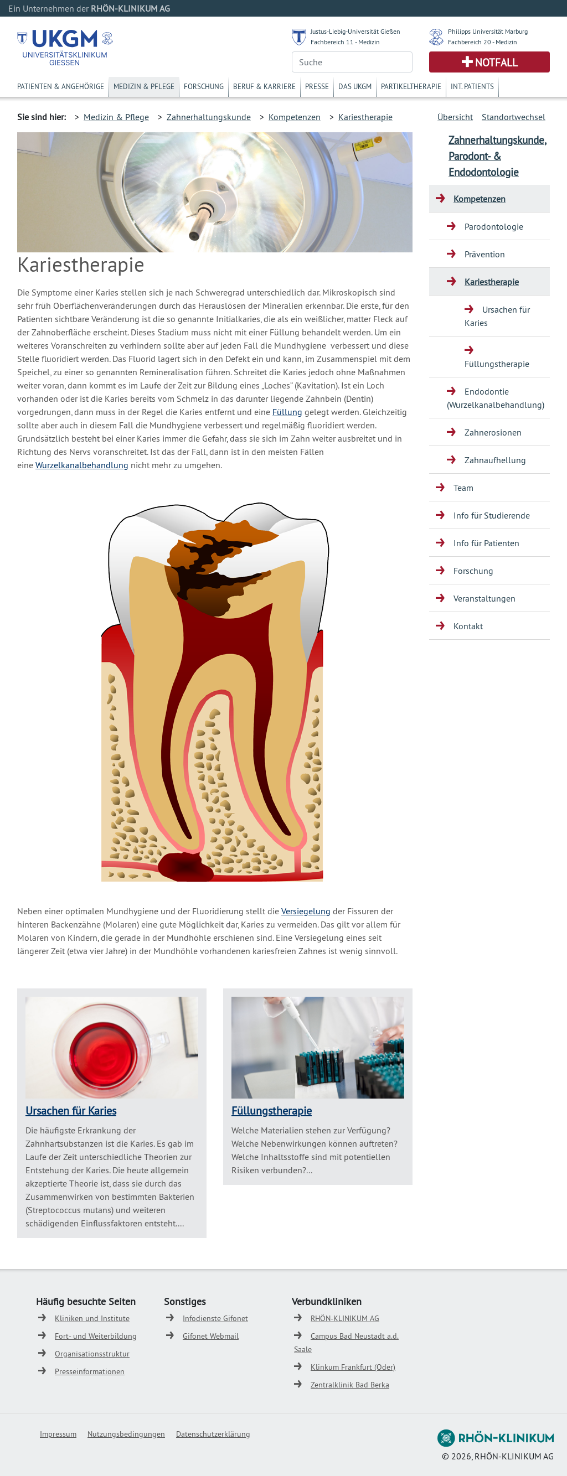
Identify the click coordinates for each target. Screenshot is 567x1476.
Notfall (496, 62)
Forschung (204, 86)
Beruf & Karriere (264, 86)
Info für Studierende (491, 515)
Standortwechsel (513, 116)
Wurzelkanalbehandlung (81, 464)
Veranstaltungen (484, 598)
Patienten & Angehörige (60, 86)
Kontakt (468, 625)
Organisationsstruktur (92, 1354)
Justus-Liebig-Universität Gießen (355, 31)
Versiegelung (306, 910)
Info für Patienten (486, 542)
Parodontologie (494, 226)
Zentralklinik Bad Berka (350, 1385)
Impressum (58, 1434)
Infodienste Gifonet (215, 1318)
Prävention (485, 254)
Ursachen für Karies (70, 1110)
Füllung (287, 411)
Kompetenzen (295, 116)
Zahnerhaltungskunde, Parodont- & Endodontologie (498, 156)
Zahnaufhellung (495, 459)
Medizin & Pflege (144, 86)
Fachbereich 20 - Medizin (482, 42)
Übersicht (455, 116)
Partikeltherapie (411, 86)
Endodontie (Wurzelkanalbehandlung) (495, 398)
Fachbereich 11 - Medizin (345, 42)
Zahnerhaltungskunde (209, 116)
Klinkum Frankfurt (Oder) (353, 1367)
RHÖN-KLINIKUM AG (345, 1318)
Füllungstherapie (271, 1110)
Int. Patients (472, 86)
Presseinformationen (90, 1371)
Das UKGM (355, 86)
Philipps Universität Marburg (488, 31)
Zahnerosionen (493, 432)
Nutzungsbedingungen (126, 1434)
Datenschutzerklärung (213, 1434)
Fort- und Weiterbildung (96, 1336)
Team (463, 487)
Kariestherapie (365, 116)
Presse (317, 86)
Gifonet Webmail (211, 1336)
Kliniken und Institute (92, 1318)
